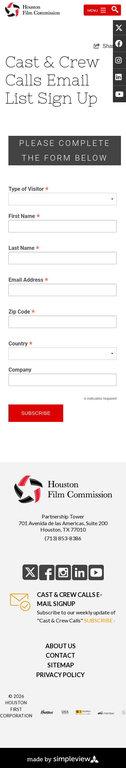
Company (19, 370)
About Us (60, 646)
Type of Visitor (28, 188)
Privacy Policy (60, 674)
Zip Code (21, 311)
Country (20, 343)
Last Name (23, 247)
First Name (24, 216)
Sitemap (60, 665)
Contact (60, 655)
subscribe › (99, 620)
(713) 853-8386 (63, 538)
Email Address (28, 279)
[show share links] (105, 46)
